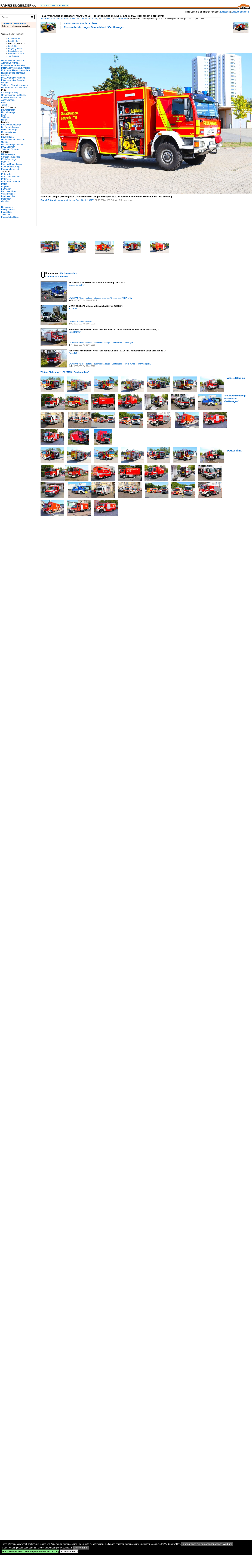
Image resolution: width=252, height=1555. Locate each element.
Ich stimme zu (69, 1551)
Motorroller (6, 179)
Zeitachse (5, 214)
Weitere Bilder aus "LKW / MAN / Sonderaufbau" (65, 372)
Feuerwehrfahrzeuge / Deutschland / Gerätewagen (94, 27)
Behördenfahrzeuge (10, 127)
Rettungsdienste (9, 132)
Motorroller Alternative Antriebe (15, 70)
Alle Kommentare (68, 273)
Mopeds (5, 186)
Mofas (4, 184)
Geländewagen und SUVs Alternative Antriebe (13, 61)
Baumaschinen (8, 110)
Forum (44, 5)
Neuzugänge (7, 207)
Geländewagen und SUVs (13, 95)
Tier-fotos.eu (13, 56)
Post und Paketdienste (11, 164)
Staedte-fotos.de (15, 51)
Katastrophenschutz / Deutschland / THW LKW (112, 298)
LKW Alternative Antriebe (13, 65)
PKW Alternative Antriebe (13, 78)
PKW (3, 102)
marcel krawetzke (77, 285)
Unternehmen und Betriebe (14, 87)
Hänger (4, 120)
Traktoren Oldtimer (10, 149)
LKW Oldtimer (7, 137)
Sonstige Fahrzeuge (10, 157)
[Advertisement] (61, 40)
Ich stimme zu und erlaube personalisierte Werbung (30, 1551)
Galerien (5, 201)
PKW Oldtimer (8, 147)
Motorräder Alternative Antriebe (15, 68)
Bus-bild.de (13, 41)
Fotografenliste (8, 209)
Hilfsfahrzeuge (8, 154)
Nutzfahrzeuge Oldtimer (12, 144)
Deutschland (234, 450)
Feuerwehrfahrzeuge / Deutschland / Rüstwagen (113, 343)
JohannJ (73, 308)
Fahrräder (6, 189)
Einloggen (225, 12)
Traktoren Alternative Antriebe (15, 85)
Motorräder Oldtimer (10, 176)
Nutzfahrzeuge (8, 112)
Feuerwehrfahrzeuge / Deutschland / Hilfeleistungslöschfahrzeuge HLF (122, 364)
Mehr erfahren (80, 1547)
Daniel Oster (47, 200)
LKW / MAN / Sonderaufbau (80, 23)
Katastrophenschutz (10, 169)
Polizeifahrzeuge (9, 129)
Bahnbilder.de (14, 39)
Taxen (4, 105)
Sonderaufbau (121, 18)
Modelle (5, 162)
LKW (102, 18)
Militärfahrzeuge (8, 159)
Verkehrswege (8, 194)
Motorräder (6, 174)
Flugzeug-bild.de (15, 48)
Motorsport (6, 199)
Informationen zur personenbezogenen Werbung (207, 1544)
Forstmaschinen (8, 191)
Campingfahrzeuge (10, 92)
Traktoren (5, 117)
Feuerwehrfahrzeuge (11, 124)
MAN (109, 18)
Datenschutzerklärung (10, 217)
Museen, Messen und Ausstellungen (11, 98)
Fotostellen (6, 212)
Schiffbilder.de (14, 46)
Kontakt (52, 5)
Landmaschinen (8, 196)
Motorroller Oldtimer (10, 181)
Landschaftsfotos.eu (16, 53)
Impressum (62, 5)
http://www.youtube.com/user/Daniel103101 (74, 200)
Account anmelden (240, 12)
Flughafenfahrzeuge (10, 166)
